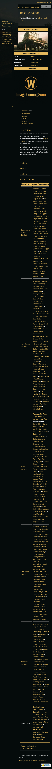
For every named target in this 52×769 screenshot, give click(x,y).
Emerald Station (38, 329)
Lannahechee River (41, 719)
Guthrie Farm (37, 346)
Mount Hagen (43, 677)
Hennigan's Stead (39, 557)
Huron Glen (45, 356)
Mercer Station (38, 567)
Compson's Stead (39, 446)
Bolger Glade (43, 431)
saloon (40, 18)
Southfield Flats (38, 514)
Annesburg (41, 284)
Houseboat (42, 469)
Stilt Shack (41, 254)
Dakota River (37, 712)
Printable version (7, 39)
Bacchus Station (38, 286)
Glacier (35, 659)
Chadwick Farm (38, 306)
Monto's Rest (37, 234)
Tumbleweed (37, 612)
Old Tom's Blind (38, 239)
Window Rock (38, 697)
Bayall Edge (37, 424)
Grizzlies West (38, 664)
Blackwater (42, 204)
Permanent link (6, 41)
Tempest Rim (43, 687)
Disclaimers (42, 761)
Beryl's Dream (38, 199)
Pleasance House (39, 579)
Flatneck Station (38, 336)
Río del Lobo (43, 594)
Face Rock (41, 459)
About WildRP (33, 761)
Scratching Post (38, 599)
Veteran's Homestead (40, 702)
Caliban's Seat (38, 299)
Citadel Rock (37, 309)
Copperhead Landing (40, 449)
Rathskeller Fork (38, 582)
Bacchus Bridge (38, 707)
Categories (24, 746)
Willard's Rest (37, 409)
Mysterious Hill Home (40, 679)
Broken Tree (37, 206)
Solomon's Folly (38, 604)
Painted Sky (42, 244)
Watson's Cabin (38, 276)
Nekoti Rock (43, 236)
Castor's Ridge (38, 304)
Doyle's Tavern (38, 456)
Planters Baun (38, 684)
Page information (7, 43)
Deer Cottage (37, 319)
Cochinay (36, 209)
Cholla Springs (38, 534)
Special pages (6, 37)
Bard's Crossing (38, 709)
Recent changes (7, 24)
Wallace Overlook (39, 271)
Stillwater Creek (38, 607)
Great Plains (37, 216)
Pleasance (41, 489)
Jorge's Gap (37, 559)
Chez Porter (37, 637)
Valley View (43, 266)
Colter (35, 642)
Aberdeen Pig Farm (39, 414)
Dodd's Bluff (43, 647)
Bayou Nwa (34, 62)
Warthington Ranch (39, 619)
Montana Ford (42, 231)
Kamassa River (43, 717)
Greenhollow (43, 549)
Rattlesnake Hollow (39, 584)
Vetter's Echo (37, 269)
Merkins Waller (38, 481)
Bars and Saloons (27, 748)
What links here (6, 32)
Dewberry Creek (38, 454)
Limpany (36, 361)
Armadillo (36, 527)
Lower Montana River (40, 722)
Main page (5, 21)
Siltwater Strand (43, 509)
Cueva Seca (43, 539)
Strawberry (37, 256)
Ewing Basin (42, 652)
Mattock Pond (38, 479)
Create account (41, 2)
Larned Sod (38, 359)
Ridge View (37, 381)
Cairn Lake (41, 629)
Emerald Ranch (38, 326)
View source (25, 7)
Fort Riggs (42, 214)
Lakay (41, 471)
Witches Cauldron (39, 699)
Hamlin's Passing (39, 552)
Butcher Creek (38, 296)
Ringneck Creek (38, 499)
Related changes (7, 35)
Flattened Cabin (38, 657)
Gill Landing (44, 341)
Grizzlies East (39, 662)
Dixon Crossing (38, 542)
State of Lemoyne (36, 59)
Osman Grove (44, 376)
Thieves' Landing (39, 609)
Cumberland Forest (40, 316)
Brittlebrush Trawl (39, 532)
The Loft (36, 689)
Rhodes (42, 496)
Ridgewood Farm (39, 589)
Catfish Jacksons (39, 439)
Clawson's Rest (38, 639)
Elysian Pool (43, 324)
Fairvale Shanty (38, 654)
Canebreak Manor (39, 436)
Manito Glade (43, 366)
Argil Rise (43, 419)
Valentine (37, 399)
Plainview (41, 577)
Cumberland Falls (43, 314)
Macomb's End (38, 476)
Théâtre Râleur (38, 516)
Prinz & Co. (37, 491)
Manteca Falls (38, 724)
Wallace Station (38, 274)
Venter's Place (38, 617)
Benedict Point (43, 529)
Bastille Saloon (38, 421)
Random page (6, 26)
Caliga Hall (37, 434)
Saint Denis (34, 65)
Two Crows (42, 614)
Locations (32, 746)
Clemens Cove (38, 441)
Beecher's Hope (38, 196)
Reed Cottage (39, 379)
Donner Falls (37, 649)
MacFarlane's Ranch (40, 564)
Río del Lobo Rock (39, 597)
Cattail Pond (43, 634)
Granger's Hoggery (40, 344)
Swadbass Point (38, 259)
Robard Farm (37, 501)
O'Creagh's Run (38, 682)
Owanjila (36, 241)
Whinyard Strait (38, 694)
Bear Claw (42, 194)
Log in (49, 2)
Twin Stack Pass (43, 396)
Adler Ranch (37, 624)
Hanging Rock (38, 554)
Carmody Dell (37, 301)
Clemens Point (38, 444)
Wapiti (41, 692)
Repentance (37, 587)
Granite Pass (43, 659)
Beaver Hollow (38, 289)
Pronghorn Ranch (39, 246)
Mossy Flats (37, 371)
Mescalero (36, 569)
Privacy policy (23, 761)
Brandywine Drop (39, 294)
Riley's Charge (38, 592)
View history (35, 7)
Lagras (35, 471)
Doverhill (36, 321)
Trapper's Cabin (38, 521)
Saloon (32, 56)
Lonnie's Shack (38, 474)
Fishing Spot (37, 461)
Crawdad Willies (38, 451)
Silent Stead (37, 602)
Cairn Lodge (37, 632)
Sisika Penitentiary (40, 512)
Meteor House (39, 369)
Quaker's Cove (38, 249)
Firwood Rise (37, 334)
